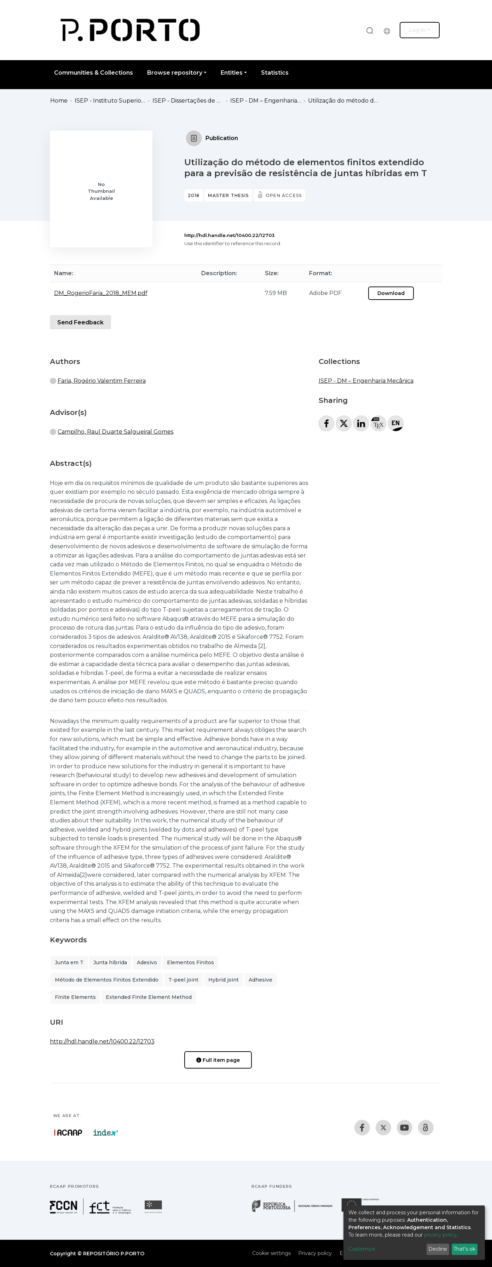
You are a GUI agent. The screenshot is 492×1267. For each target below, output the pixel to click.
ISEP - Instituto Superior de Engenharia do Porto (110, 100)
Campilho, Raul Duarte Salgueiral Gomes (115, 431)
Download (391, 293)
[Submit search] (369, 30)
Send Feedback (80, 322)
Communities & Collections (93, 72)
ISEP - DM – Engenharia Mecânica (265, 100)
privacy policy (440, 1235)
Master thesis (228, 195)
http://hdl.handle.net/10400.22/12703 (229, 235)
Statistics (275, 72)
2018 (194, 195)
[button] (389, 30)
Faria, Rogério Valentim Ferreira (102, 380)
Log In (417, 30)
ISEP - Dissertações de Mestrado (187, 100)
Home (59, 100)
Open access (284, 195)
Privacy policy (315, 1253)
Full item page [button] (218, 1060)
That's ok (464, 1249)
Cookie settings (271, 1253)
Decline (437, 1249)
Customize (361, 1249)
